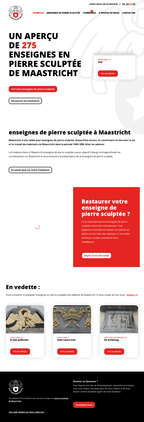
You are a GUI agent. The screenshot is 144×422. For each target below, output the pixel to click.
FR (131, 4)
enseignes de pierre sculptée (63, 12)
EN (127, 4)
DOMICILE (38, 12)
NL (123, 4)
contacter (128, 12)
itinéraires (89, 12)
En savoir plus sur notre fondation (30, 170)
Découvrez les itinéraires (25, 100)
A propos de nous (109, 12)
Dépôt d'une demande (96, 255)
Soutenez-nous (84, 404)
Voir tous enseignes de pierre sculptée (33, 89)
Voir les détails (108, 73)
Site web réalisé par (26, 412)
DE (134, 4)
